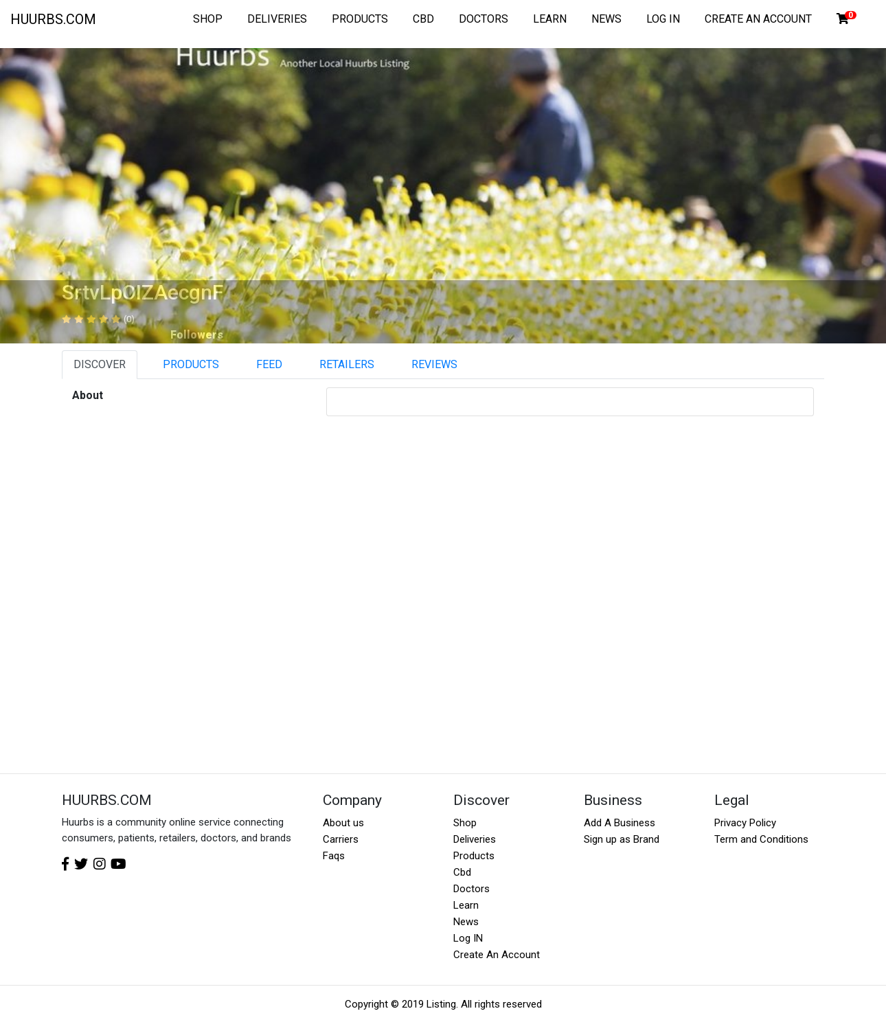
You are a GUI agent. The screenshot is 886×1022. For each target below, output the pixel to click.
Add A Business (619, 823)
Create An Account (496, 955)
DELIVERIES (277, 18)
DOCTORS (483, 18)
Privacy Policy (745, 823)
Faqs (334, 856)
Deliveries (474, 839)
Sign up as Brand (621, 839)
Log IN (468, 938)
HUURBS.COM (53, 19)
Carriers (341, 839)
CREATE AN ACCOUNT (758, 18)
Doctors (471, 889)
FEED (269, 364)
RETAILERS (346, 364)
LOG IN (663, 18)
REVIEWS (434, 364)
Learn (466, 905)
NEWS (606, 18)
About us (343, 823)
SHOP (208, 18)
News (466, 922)
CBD (423, 18)
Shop (465, 823)
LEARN (550, 18)
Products (474, 856)
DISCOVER (99, 364)
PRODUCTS (360, 18)
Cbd (462, 872)
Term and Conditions (761, 839)
